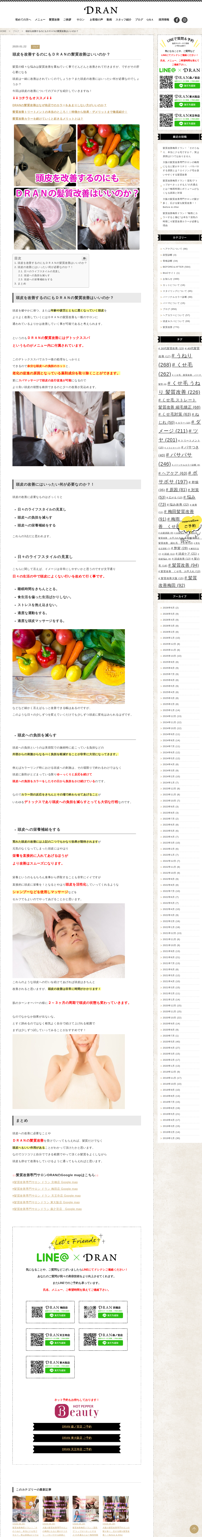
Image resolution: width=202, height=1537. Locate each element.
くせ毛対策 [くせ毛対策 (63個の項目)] (176, 414)
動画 (109, 19)
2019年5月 (169, 1114)
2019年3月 (169, 1126)
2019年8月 (169, 1096)
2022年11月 (169, 867)
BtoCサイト (169, 273)
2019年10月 (169, 1084)
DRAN (16, 105)
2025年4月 (169, 692)
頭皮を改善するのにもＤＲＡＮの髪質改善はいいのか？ (52, 262)
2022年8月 (169, 885)
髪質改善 (167, 327)
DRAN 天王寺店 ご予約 (76, 1449)
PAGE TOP (194, 1529)
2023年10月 (169, 800)
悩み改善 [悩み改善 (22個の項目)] (179, 504)
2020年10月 (169, 1017)
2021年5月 (169, 975)
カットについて (171, 285)
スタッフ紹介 (123, 19)
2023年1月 (169, 854)
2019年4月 (169, 1120)
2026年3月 (169, 625)
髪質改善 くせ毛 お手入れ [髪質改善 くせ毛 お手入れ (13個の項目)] (180, 571)
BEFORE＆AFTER (173, 267)
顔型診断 (167, 255)
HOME (3, 31)
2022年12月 (169, 861)
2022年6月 (169, 897)
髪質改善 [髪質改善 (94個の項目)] (185, 565)
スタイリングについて (175, 291)
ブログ (139, 19)
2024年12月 (169, 716)
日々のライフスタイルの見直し (42, 271)
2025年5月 (169, 686)
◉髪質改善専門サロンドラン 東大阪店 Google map (46, 1202)
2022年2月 (169, 921)
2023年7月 (169, 818)
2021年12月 (169, 933)
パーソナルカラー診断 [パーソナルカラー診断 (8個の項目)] (187, 465)
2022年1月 (169, 927)
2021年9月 (169, 951)
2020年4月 (169, 1047)
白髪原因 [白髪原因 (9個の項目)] (167, 533)
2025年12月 (169, 644)
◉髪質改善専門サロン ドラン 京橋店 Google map (45, 1182)
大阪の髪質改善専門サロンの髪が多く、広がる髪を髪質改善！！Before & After (181, 203)
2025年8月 (169, 668)
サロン (80, 19)
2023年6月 (169, 824)
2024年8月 (169, 740)
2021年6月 (169, 969)
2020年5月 (169, 1041)
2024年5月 (169, 758)
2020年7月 (169, 1035)
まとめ (22, 283)
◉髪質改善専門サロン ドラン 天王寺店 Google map (46, 1195)
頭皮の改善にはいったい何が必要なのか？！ (45, 267)
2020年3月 (169, 1053)
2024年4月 (169, 764)
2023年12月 (169, 788)
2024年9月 (169, 734)
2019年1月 (169, 1138)
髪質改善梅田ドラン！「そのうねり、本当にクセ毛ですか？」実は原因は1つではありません (181, 152)
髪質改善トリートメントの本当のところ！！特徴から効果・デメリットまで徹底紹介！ (70, 111)
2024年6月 (169, 752)
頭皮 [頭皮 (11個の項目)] (169, 554)
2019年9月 (169, 1090)
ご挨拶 (67, 19)
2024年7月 (169, 746)
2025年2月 (169, 704)
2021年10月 (169, 945)
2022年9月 (169, 879)
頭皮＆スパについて (174, 321)
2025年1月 (169, 710)
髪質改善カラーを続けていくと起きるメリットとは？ (47, 118)
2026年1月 (169, 638)
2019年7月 (169, 1102)
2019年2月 (169, 1132)
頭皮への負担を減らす (37, 275)
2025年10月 (169, 656)
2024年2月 (169, 776)
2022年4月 (169, 909)
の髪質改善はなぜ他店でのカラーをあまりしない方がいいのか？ (64, 105)
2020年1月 (169, 1066)
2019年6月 (169, 1108)
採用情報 (164, 19)
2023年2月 (169, 849)
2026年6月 (169, 607)
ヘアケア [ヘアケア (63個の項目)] (174, 473)
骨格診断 (167, 261)
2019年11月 (169, 1078)
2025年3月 (169, 698)
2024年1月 (169, 782)
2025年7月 (169, 674)
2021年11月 (169, 939)
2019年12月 (169, 1071)
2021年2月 (169, 993)
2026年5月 (169, 614)
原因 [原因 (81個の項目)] (178, 489)
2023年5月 (169, 830)
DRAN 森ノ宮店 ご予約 (76, 1426)
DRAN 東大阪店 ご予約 (76, 1437)
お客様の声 (96, 19)
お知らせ (167, 279)
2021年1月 (169, 999)
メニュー (40, 19)
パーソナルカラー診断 (175, 297)
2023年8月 (169, 812)
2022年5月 (169, 903)
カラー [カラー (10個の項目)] (184, 422)
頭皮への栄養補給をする (38, 279)
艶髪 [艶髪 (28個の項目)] (181, 548)
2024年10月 (169, 728)
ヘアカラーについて (174, 315)
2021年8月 (169, 957)
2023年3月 (169, 842)
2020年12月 (169, 1005)
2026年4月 (169, 619)
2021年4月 (169, 981)
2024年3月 (169, 770)
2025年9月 (169, 662)
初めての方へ (23, 19)
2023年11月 (169, 794)
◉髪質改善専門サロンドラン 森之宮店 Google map (47, 1209)
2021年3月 (169, 987)
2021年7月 (169, 963)
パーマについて (171, 303)
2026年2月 (169, 632)
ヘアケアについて (172, 248)
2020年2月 (169, 1060)
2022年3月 (169, 915)
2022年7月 (169, 891)
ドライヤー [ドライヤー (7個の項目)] (173, 448)
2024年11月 (169, 722)
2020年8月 (169, 1029)
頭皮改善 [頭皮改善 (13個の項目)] (182, 558)
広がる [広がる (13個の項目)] (176, 497)
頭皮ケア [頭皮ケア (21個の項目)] (187, 553)
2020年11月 (169, 1011)
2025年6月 (169, 680)
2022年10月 (169, 873)
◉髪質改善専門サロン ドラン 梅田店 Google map (45, 1188)
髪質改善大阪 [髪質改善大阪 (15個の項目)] (172, 578)
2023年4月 (169, 836)
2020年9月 (169, 1023)
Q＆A (150, 19)
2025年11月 (169, 650)
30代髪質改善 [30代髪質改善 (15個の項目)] (172, 348)
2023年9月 (169, 806)
